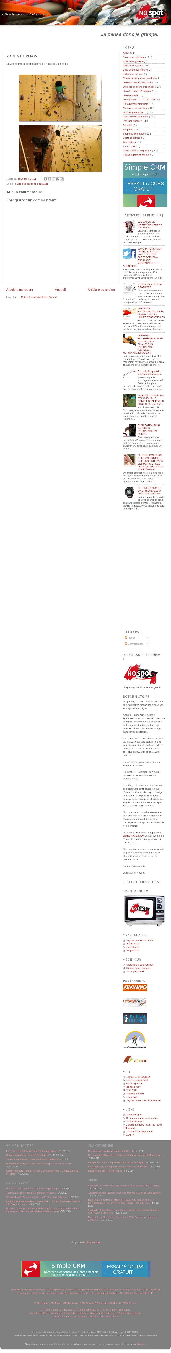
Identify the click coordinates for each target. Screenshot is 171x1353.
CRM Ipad (55, 1303)
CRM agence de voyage (60, 1289)
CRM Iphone (41, 1303)
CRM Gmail (126, 1293)
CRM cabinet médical (44, 1293)
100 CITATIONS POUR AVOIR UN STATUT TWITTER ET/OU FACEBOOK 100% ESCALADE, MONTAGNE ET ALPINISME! (142, 257)
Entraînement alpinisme (136, 104)
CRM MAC (115, 1303)
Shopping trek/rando (134, 133)
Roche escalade (109, 1316)
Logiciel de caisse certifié (139, 940)
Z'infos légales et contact (136, 155)
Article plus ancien (101, 289)
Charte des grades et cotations (139, 78)
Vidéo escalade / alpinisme (137, 150)
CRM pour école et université (56, 1309)
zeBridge (23, 179)
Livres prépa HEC (135, 971)
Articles (130, 637)
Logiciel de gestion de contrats (74, 1293)
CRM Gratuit (129, 1303)
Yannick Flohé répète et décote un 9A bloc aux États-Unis (37, 1197)
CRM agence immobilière (88, 1289)
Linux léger (132, 1097)
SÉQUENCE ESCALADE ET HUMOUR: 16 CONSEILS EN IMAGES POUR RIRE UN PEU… (151, 399)
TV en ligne (129, 146)
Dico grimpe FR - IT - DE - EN (139, 99)
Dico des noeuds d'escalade (138, 82)
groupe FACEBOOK (133, 835)
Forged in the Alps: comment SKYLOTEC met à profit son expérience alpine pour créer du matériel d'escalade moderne (43, 1210)
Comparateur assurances (139, 1131)
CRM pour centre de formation (142, 1118)
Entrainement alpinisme (101, 1313)
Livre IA (130, 1135)
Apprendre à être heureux (139, 964)
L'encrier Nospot (132, 121)
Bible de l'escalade (133, 65)
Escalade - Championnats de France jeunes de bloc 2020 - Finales (123, 1185)
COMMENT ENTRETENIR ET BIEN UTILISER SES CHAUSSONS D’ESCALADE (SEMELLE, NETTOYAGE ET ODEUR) (143, 344)
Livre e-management (137, 1080)
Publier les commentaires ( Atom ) (39, 297)
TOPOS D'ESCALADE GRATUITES (150, 286)
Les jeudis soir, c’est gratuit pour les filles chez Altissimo (118, 1166)
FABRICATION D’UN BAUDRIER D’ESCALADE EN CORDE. (149, 429)
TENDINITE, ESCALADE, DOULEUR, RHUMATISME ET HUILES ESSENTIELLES (151, 312)
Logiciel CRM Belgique (138, 1077)
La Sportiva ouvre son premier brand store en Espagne (117, 1162)
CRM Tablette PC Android (93, 1303)
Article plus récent (19, 289)
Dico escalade (131, 95)
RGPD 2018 (132, 943)
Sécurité (127, 125)
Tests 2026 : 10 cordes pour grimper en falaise (31, 1192)
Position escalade (59, 1313)
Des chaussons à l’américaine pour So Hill (110, 1151)
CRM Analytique (132, 1289)
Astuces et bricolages (134, 57)
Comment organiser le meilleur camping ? (28, 1155)
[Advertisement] (46, 34)
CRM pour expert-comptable (115, 1309)
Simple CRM (132, 950)
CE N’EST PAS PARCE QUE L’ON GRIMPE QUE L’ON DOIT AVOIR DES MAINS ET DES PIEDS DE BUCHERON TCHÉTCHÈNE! (150, 462)
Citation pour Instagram (138, 968)
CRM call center (134, 1121)
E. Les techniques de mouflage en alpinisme (150, 372)
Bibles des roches (132, 74)
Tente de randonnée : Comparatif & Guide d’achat (32, 1159)
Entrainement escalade (128, 1313)
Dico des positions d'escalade (32, 184)
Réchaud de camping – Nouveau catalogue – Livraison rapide (39, 1163)
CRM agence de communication (28, 1289)
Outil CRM (131, 1090)
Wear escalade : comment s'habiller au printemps (32, 1188)
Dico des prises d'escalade (137, 91)
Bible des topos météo (135, 69)
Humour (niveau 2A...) (135, 112)
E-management (134, 1083)
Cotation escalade (89, 1316)
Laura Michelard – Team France (105, 1170)
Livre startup (132, 947)
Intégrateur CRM (135, 1093)
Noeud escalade (39, 1313)
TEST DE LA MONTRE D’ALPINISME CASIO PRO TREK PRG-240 (150, 491)
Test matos (129, 142)
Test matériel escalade (65, 1316)
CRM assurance (112, 1289)
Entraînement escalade (135, 108)
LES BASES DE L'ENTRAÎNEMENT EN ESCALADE (150, 224)
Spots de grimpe (132, 137)
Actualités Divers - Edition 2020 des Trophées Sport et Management (124, 1192)
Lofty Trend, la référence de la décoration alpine (31, 1151)
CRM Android (70, 1303)
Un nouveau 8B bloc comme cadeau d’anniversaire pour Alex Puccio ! (125, 1155)
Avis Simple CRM (144, 1293)
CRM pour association (86, 1309)
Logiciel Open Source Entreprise (143, 1100)
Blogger (141, 1344)
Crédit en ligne (133, 1114)
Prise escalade (79, 1313)
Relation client (133, 1087)
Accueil (60, 289)
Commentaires (134, 643)
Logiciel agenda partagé (105, 1293)
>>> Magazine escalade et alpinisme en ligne (24, 14)
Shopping (128, 129)
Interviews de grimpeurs (136, 116)
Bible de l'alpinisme (133, 61)
